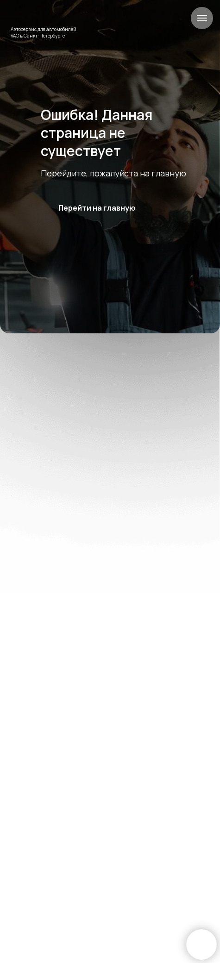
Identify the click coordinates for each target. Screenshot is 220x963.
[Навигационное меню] (202, 18)
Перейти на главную (97, 208)
